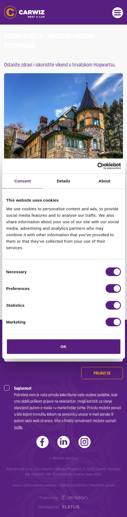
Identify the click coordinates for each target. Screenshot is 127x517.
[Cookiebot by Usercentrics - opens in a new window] (97, 165)
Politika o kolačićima (73, 485)
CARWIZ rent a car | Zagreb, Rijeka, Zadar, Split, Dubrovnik (24, 12)
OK (63, 346)
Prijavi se (102, 373)
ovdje (18, 427)
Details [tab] (63, 181)
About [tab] (104, 181)
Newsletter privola (102, 485)
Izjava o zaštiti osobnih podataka (34, 485)
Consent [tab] (22, 181)
